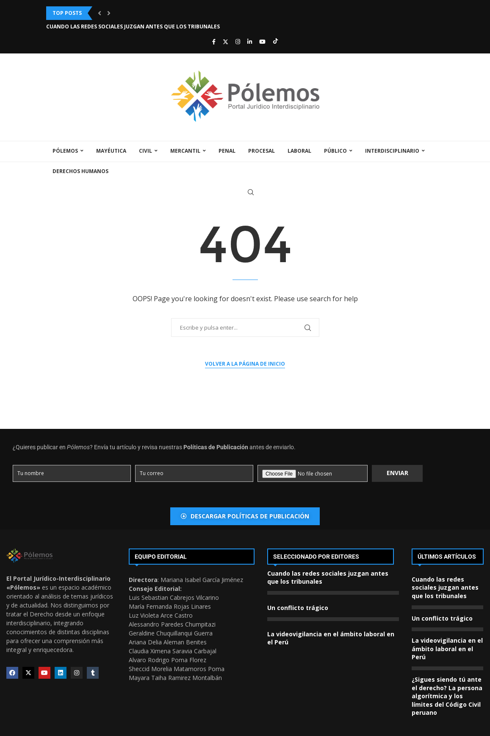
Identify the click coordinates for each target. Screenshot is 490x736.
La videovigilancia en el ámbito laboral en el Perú (447, 648)
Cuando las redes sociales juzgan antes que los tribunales (133, 26)
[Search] (250, 192)
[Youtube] (262, 41)
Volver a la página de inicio (245, 363)
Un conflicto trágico (297, 608)
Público (335, 150)
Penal (227, 150)
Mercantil (185, 150)
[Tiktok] (275, 41)
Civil (145, 150)
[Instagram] (237, 41)
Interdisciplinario (392, 150)
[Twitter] (225, 41)
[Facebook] (214, 41)
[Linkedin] (249, 41)
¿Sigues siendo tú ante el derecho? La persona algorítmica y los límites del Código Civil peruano (447, 695)
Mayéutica (111, 150)
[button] (99, 13)
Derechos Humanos (80, 171)
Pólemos (65, 150)
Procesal (261, 150)
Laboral (299, 150)
